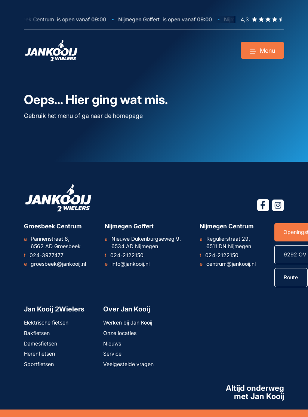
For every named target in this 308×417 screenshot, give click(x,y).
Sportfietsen (39, 364)
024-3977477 (44, 255)
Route (291, 277)
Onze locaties (119, 333)
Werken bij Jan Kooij (127, 322)
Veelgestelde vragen (128, 364)
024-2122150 (124, 255)
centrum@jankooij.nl (228, 264)
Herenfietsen (39, 353)
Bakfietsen (37, 333)
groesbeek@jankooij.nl (55, 264)
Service (112, 353)
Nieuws (112, 343)
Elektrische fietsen (46, 322)
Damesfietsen (40, 343)
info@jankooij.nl (127, 264)
